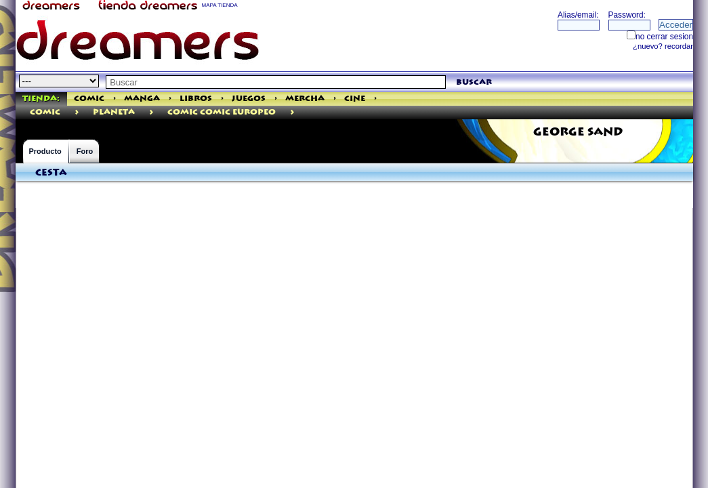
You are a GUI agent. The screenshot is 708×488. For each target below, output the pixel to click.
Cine (354, 98)
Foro (85, 151)
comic (45, 112)
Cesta (51, 173)
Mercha (305, 98)
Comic (89, 98)
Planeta (114, 112)
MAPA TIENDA (220, 5)
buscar (474, 82)
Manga (142, 98)
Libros (196, 98)
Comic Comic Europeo (221, 112)
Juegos (249, 98)
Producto (45, 151)
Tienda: (41, 98)
